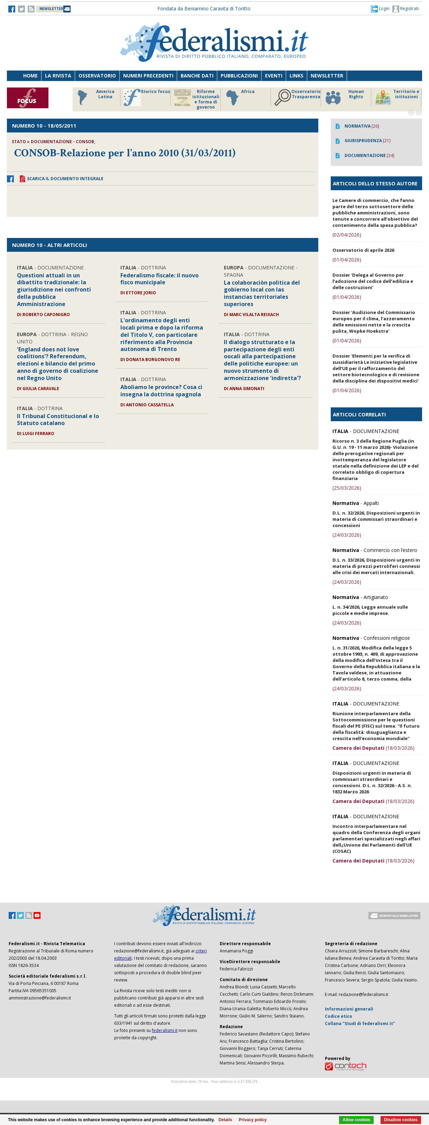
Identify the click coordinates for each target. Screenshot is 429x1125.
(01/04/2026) (346, 259)
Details (225, 1119)
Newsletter (327, 75)
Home (30, 75)
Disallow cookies (401, 1119)
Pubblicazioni (239, 75)
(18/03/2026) (373, 748)
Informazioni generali (349, 1009)
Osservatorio (97, 75)
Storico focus (147, 97)
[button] (380, 9)
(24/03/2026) (346, 535)
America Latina (94, 97)
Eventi (273, 75)
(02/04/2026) (346, 234)
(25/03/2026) (346, 488)
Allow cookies (356, 1119)
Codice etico (338, 1016)
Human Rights (344, 97)
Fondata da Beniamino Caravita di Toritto (203, 8)
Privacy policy (253, 1119)
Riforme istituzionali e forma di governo (196, 99)
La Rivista (58, 75)
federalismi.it (164, 1030)
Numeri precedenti (148, 75)
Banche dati (197, 75)
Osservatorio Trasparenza (297, 97)
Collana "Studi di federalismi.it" (360, 1023)
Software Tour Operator (214, 1089)
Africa (239, 97)
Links (296, 75)
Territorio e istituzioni (396, 97)
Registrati (405, 9)
